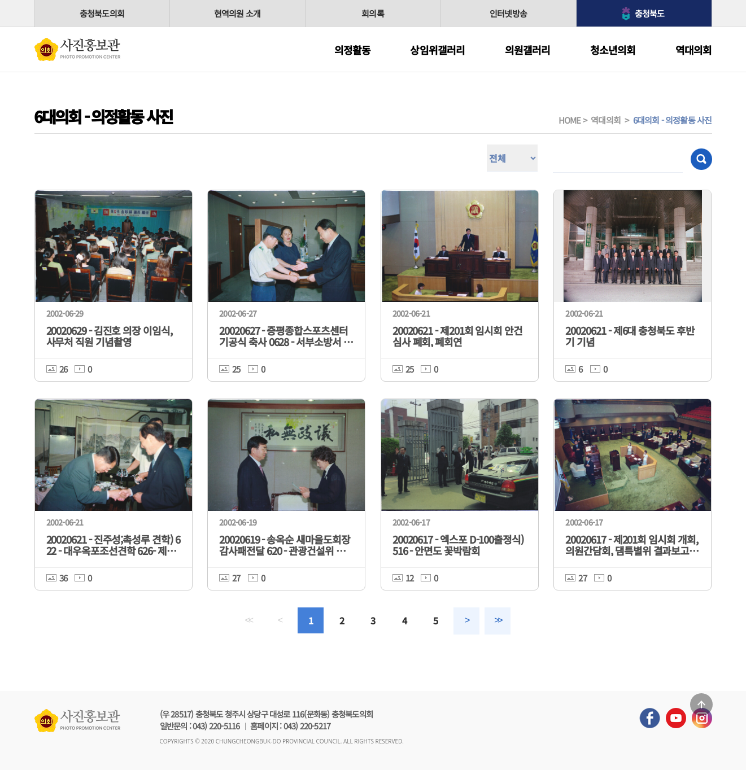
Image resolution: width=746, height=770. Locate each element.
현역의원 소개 (237, 13)
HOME (570, 120)
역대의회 (693, 49)
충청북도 (650, 13)
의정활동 (352, 49)
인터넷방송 (508, 13)
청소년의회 (613, 49)
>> (497, 620)
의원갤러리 (528, 49)
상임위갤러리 (437, 49)
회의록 (372, 13)
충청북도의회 (102, 13)
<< (248, 620)
